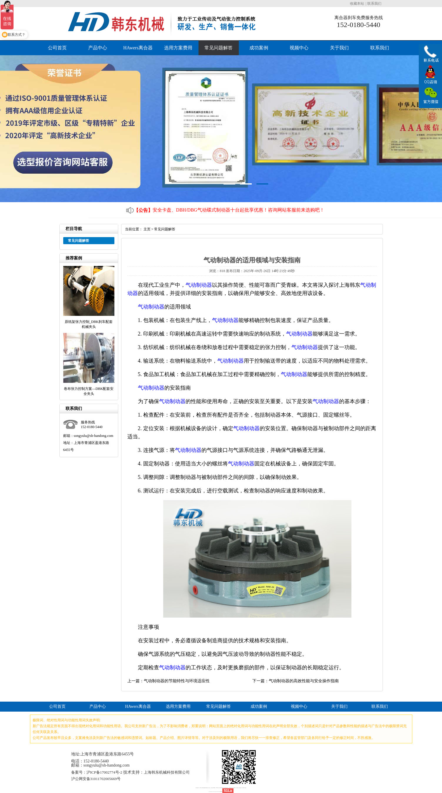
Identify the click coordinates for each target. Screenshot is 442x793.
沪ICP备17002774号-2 (104, 772)
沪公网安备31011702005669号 (96, 779)
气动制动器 (199, 285)
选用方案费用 (178, 47)
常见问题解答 (218, 47)
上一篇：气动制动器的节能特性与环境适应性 (168, 681)
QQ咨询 (430, 75)
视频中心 (299, 47)
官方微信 (430, 96)
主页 (147, 229)
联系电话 (430, 55)
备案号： (78, 772)
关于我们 (339, 47)
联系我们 (374, 3)
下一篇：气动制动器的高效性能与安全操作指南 (295, 681)
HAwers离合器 (138, 47)
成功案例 (258, 47)
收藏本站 (357, 3)
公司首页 (57, 47)
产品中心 (97, 47)
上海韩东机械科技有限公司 (167, 772)
